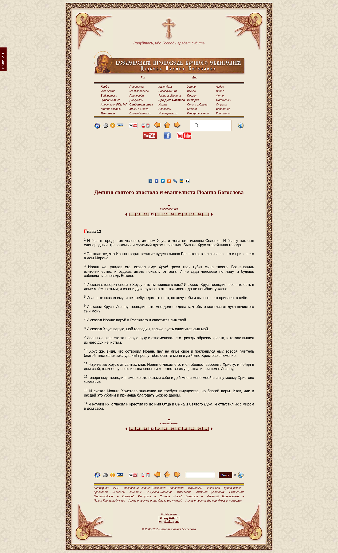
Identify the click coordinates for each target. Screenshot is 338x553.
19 (192, 214)
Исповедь (164, 109)
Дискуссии (136, 100)
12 (145, 214)
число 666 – (214, 488)
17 (179, 214)
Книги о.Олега (139, 109)
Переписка (137, 86)
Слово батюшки (140, 113)
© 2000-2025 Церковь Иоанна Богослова (169, 529)
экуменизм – (196, 488)
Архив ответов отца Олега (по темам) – (157, 500)
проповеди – (102, 492)
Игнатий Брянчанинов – (225, 496)
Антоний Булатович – (212, 492)
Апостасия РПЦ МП (114, 104)
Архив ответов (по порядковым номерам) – (215, 500)
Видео (220, 91)
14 (159, 214)
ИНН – (117, 488)
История (193, 100)
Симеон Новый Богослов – (181, 496)
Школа (191, 91)
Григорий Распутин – (139, 496)
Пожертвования (198, 113)
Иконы (162, 104)
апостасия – (178, 488)
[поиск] (210, 125)
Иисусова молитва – (161, 492)
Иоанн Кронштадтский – (111, 500)
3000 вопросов (139, 91)
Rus (143, 77)
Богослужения (167, 91)
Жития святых (111, 109)
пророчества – (234, 488)
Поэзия (192, 95)
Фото (220, 95)
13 (152, 214)
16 (172, 214)
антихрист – (103, 488)
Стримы (222, 104)
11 (139, 214)
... (132, 214)
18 (186, 214)
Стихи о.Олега (197, 104)
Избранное (223, 109)
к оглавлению (169, 207)
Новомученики (167, 113)
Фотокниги (223, 100)
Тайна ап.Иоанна (169, 95)
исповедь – (120, 492)
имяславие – (185, 492)
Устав (191, 86)
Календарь (165, 86)
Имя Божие (108, 91)
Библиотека (109, 95)
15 (165, 214)
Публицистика (110, 100)
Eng (194, 77)
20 (199, 214)
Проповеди (137, 95)
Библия (192, 109)
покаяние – (137, 492)
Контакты (223, 113)
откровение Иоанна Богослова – (145, 488)
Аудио (220, 86)
